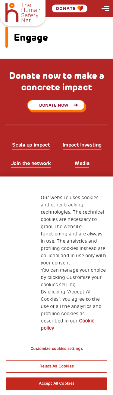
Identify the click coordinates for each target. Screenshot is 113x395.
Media (82, 163)
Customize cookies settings (56, 348)
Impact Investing (82, 145)
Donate (69, 8)
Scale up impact (31, 145)
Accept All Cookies (56, 383)
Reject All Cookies (56, 366)
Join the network (31, 163)
